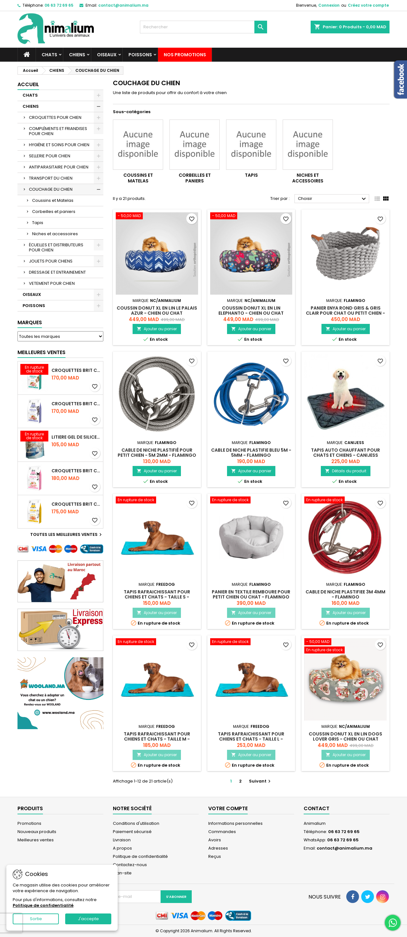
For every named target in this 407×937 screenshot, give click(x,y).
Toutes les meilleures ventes (66, 534)
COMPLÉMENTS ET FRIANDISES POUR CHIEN (58, 131)
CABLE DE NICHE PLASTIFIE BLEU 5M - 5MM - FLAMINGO (251, 452)
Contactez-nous (130, 865)
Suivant (260, 781)
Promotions (29, 823)
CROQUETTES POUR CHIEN (55, 117)
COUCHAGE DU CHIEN (50, 189)
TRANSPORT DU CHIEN (50, 178)
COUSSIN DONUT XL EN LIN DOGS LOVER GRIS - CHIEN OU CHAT (345, 736)
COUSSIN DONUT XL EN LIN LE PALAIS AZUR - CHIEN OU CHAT (157, 310)
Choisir (333, 199)
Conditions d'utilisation (136, 823)
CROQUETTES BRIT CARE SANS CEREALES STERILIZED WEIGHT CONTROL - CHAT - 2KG (76, 403)
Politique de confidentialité (140, 856)
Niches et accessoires (55, 234)
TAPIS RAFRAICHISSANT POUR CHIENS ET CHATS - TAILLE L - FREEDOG (251, 739)
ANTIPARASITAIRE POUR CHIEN (58, 167)
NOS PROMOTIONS (185, 54)
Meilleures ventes (35, 840)
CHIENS (77, 54)
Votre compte (228, 808)
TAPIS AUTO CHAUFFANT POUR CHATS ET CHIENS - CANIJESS (345, 452)
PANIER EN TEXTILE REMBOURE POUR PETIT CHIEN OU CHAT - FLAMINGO (251, 594)
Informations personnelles (235, 823)
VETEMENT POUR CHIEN (52, 283)
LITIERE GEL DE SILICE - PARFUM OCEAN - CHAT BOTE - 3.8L (76, 437)
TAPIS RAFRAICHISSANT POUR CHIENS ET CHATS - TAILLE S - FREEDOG (157, 597)
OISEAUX (107, 54)
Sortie (36, 919)
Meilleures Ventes (41, 352)
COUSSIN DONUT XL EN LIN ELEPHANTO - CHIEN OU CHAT (251, 310)
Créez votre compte (368, 5)
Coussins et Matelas (52, 200)
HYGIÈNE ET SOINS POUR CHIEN (59, 145)
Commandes (222, 832)
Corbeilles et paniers (53, 212)
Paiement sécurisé (132, 832)
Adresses (218, 848)
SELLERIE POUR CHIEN (49, 156)
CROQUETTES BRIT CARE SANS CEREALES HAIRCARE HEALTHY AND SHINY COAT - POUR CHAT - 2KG (76, 504)
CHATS (49, 54)
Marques (29, 322)
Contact (316, 808)
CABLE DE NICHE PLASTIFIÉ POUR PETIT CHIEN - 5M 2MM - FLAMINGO (157, 452)
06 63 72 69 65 (59, 5)
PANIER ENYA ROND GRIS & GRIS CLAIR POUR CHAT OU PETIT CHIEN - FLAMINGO (345, 313)
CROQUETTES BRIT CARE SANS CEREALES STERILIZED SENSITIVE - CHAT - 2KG (76, 470)
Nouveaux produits (36, 832)
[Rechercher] (203, 27)
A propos (122, 848)
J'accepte (88, 919)
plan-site (122, 873)
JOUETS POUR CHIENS (50, 261)
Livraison (122, 840)
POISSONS (140, 54)
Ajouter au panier (157, 329)
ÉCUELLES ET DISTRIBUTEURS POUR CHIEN (56, 247)
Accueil (28, 84)
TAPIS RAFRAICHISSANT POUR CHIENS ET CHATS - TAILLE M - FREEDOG (157, 739)
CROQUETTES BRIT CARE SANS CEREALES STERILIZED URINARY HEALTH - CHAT (76, 370)
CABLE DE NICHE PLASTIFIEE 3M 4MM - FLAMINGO (345, 594)
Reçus (214, 856)
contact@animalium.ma (123, 5)
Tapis (37, 223)
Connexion (329, 5)
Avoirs (214, 840)
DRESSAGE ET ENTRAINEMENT (57, 272)
